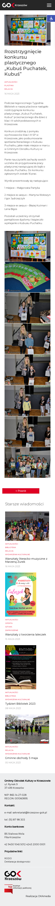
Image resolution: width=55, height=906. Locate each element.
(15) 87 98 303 (17, 819)
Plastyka (9, 85)
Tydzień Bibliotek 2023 (20, 703)
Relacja (8, 89)
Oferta (9, 623)
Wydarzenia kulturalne (17, 554)
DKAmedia (44, 896)
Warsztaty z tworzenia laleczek (25, 634)
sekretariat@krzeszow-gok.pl (30, 812)
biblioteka (10, 547)
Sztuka (8, 627)
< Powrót (21, 490)
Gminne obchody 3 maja (21, 758)
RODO (8, 858)
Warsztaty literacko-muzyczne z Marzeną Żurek (26, 560)
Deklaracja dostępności (17, 861)
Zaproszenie (11, 630)
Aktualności (10, 82)
